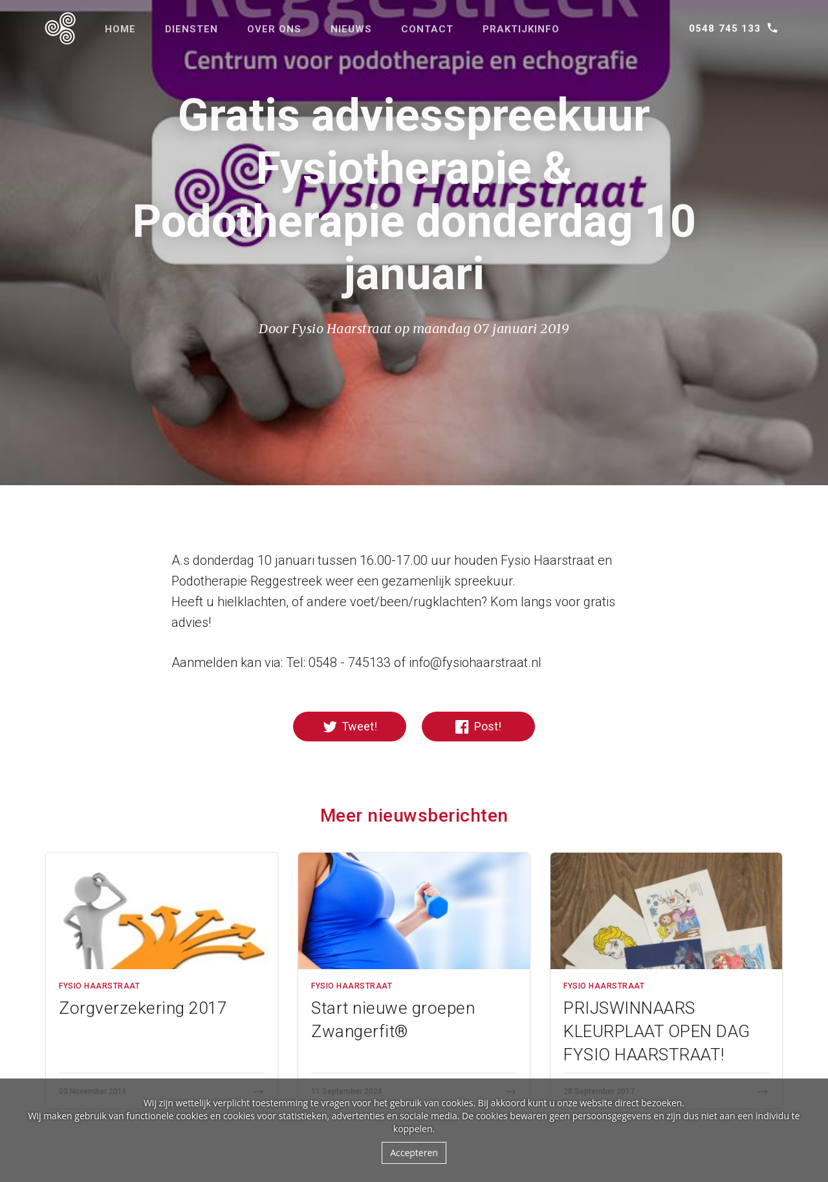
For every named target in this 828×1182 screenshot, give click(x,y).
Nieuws (351, 29)
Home (120, 29)
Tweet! (350, 726)
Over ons (274, 29)
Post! (478, 726)
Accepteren (414, 1152)
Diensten (191, 29)
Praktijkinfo (521, 29)
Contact (427, 29)
